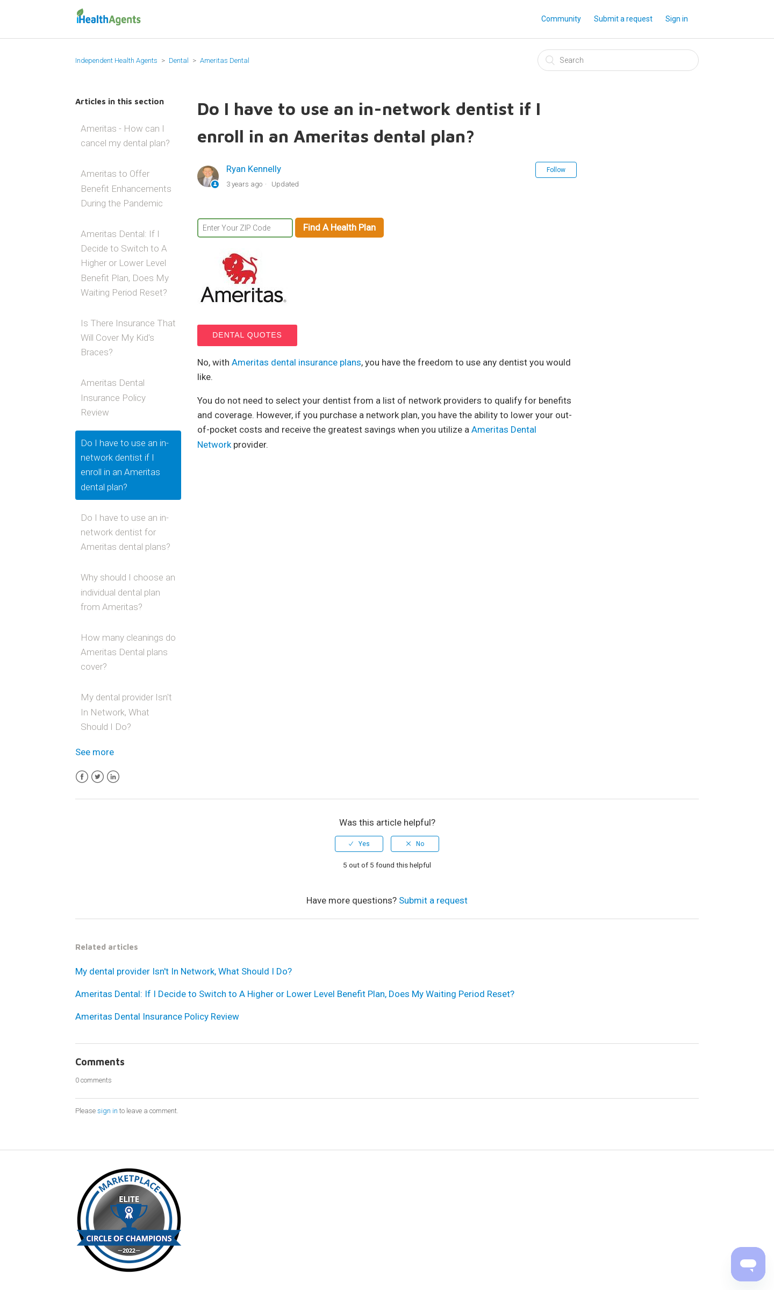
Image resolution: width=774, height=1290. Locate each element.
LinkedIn (113, 777)
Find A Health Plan (339, 227)
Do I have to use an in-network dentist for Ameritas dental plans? (125, 532)
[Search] (618, 60)
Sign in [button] (676, 19)
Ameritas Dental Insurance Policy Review (113, 397)
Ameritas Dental (224, 60)
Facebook (82, 777)
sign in (107, 1111)
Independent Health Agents (116, 60)
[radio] (359, 844)
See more (94, 752)
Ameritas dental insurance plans (296, 362)
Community (561, 19)
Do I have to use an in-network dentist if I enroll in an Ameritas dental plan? (125, 465)
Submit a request (623, 19)
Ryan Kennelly (253, 168)
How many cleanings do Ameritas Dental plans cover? (128, 652)
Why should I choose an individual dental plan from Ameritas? (128, 592)
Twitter (97, 777)
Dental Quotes (247, 335)
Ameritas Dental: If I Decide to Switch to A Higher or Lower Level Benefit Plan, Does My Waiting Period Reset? (125, 263)
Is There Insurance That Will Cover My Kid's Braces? (128, 337)
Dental (179, 60)
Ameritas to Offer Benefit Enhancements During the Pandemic (126, 188)
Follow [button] (556, 170)
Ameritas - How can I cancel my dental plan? (125, 135)
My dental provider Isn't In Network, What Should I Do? (126, 712)
